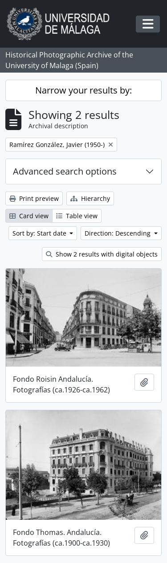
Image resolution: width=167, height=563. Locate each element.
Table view (77, 216)
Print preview (34, 198)
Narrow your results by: (83, 90)
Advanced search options (65, 171)
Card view (29, 216)
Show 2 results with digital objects (102, 254)
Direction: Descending (118, 233)
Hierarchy (90, 198)
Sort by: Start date (40, 233)
